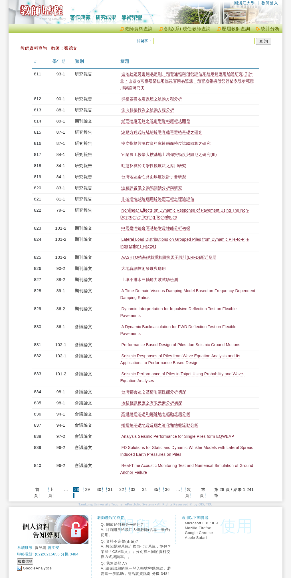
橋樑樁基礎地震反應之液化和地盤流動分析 (159, 425)
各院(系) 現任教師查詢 (187, 28)
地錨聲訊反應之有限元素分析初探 (151, 403)
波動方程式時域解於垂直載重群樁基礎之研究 (161, 132)
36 (167, 489)
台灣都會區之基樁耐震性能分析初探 (153, 392)
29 (87, 489)
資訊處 (41, 547)
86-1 (60, 326)
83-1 (60, 187)
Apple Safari (196, 537)
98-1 (60, 391)
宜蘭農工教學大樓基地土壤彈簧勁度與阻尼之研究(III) (169, 154)
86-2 (60, 308)
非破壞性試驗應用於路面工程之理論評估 (157, 199)
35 (155, 489)
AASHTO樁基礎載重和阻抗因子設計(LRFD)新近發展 (168, 257)
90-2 (60, 268)
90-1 (60, 98)
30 (98, 489)
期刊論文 (83, 121)
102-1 (60, 344)
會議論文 (83, 326)
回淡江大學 (244, 3)
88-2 (60, 279)
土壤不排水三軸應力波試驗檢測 (149, 279)
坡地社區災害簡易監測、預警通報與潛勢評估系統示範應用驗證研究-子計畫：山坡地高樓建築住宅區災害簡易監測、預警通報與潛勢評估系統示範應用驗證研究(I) (187, 81)
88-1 (60, 109)
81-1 (60, 198)
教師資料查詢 (139, 28)
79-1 (60, 210)
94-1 (60, 414)
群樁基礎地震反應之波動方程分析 (151, 99)
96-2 (60, 447)
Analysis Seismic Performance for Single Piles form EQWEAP (177, 436)
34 (144, 489)
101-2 (60, 228)
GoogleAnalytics (37, 568)
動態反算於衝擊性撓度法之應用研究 (153, 165)
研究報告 (83, 73)
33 (133, 489)
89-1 (60, 121)
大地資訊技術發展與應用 (143, 268)
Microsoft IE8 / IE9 (201, 523)
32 (121, 489)
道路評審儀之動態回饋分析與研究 (151, 188)
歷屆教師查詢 (236, 28)
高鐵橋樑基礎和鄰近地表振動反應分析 (155, 414)
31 (110, 489)
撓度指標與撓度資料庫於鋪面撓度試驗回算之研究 (165, 143)
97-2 (60, 436)
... (66, 489)
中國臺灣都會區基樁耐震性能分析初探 (155, 228)
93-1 (60, 73)
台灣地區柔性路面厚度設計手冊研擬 (153, 176)
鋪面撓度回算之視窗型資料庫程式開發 (155, 121)
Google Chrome (199, 533)
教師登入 (269, 3)
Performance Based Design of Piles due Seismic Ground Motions (180, 344)
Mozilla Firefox (198, 528)
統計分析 (270, 28)
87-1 (60, 132)
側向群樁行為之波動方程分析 (147, 110)
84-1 (60, 154)
